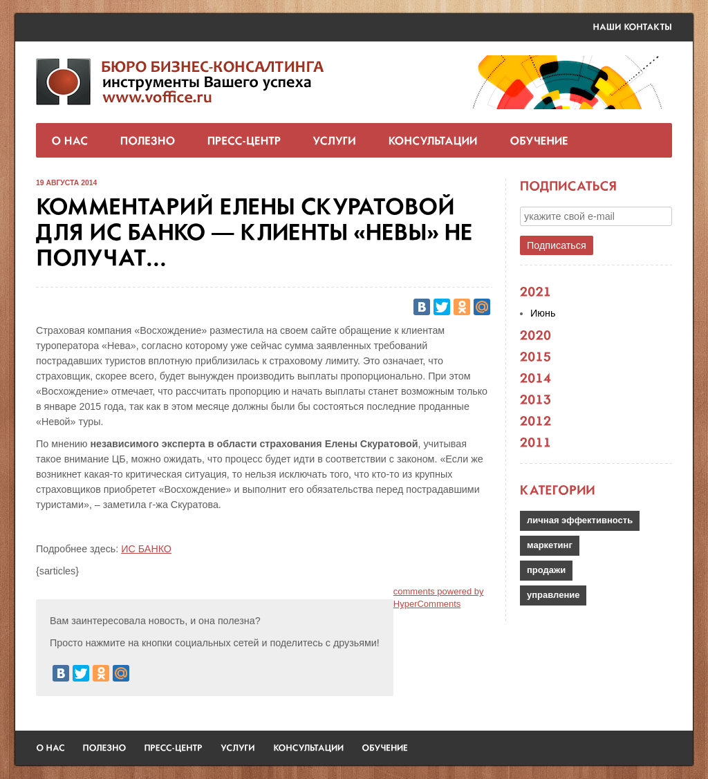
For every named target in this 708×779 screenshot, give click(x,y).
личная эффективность (580, 520)
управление (553, 595)
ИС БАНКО (146, 548)
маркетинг (549, 545)
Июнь (542, 313)
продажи (546, 570)
